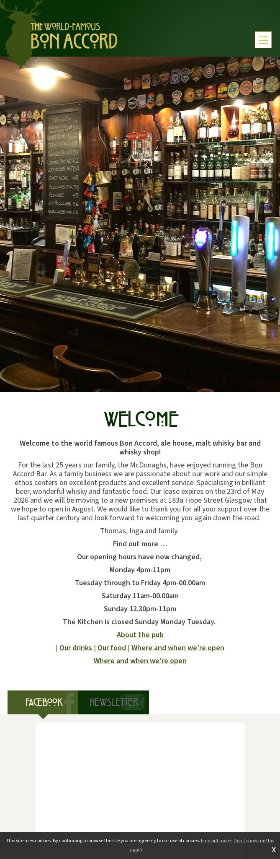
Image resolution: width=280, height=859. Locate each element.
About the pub (140, 635)
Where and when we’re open (177, 648)
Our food (112, 648)
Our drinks (75, 648)
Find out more (216, 840)
